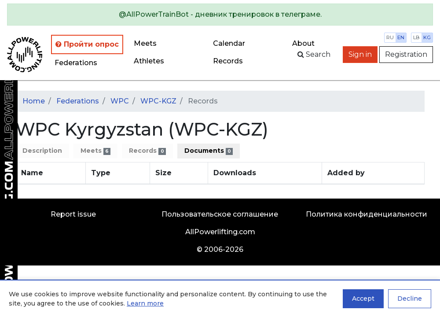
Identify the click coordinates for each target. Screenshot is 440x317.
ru (390, 37)
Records (147, 151)
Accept (363, 298)
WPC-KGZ (158, 101)
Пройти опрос (87, 44)
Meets (145, 43)
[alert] (220, 15)
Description (42, 151)
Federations (76, 63)
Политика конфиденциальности (366, 214)
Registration (406, 54)
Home (33, 101)
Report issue (73, 214)
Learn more (145, 303)
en (400, 37)
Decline (409, 298)
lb (416, 37)
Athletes (149, 61)
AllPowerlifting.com (220, 232)
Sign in (360, 54)
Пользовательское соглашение (219, 214)
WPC (119, 101)
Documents (208, 151)
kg (427, 37)
